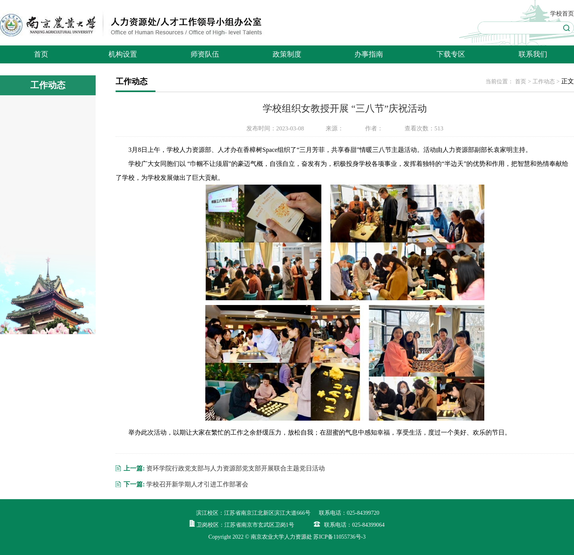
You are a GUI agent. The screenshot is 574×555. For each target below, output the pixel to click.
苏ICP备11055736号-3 (339, 537)
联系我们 (533, 54)
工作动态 (544, 82)
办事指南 (368, 54)
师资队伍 (205, 54)
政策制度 (287, 54)
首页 (41, 54)
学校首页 (562, 13)
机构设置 (122, 54)
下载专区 (450, 54)
